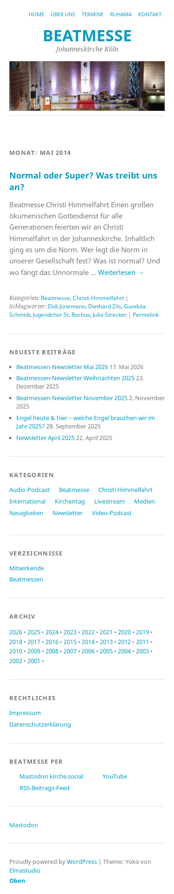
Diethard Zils (104, 306)
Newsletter (67, 513)
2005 (106, 651)
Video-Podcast (112, 513)
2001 (33, 661)
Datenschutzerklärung (40, 724)
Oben (17, 880)
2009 (33, 651)
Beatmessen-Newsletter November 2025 (72, 398)
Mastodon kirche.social (51, 776)
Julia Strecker (110, 315)
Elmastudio (24, 870)
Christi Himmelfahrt (98, 298)
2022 (88, 632)
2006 (88, 651)
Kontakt (149, 14)
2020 (124, 632)
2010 (15, 651)
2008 (51, 651)
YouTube (115, 776)
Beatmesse (55, 298)
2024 (51, 632)
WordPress (82, 861)
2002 (15, 661)
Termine (92, 14)
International (27, 501)
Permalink (146, 315)
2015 (70, 642)
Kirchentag (70, 501)
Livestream (109, 501)
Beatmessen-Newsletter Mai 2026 (62, 367)
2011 (142, 642)
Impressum (25, 713)
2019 (142, 632)
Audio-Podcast (29, 489)
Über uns (63, 14)
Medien (144, 501)
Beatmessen (26, 579)
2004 (124, 651)
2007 (70, 651)
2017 (33, 642)
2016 (51, 642)
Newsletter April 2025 (45, 438)
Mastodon (23, 825)
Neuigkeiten (26, 513)
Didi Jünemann (66, 306)
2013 (106, 642)
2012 (124, 642)
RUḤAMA (121, 14)
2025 (33, 632)
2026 (15, 632)
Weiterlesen (121, 272)
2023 (70, 632)
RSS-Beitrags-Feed (44, 788)
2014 (88, 642)
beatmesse (87, 35)
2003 (142, 651)
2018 (15, 642)
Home (36, 14)
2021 (106, 632)
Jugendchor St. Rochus (61, 315)
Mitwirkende (26, 568)
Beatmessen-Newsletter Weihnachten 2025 (75, 378)
